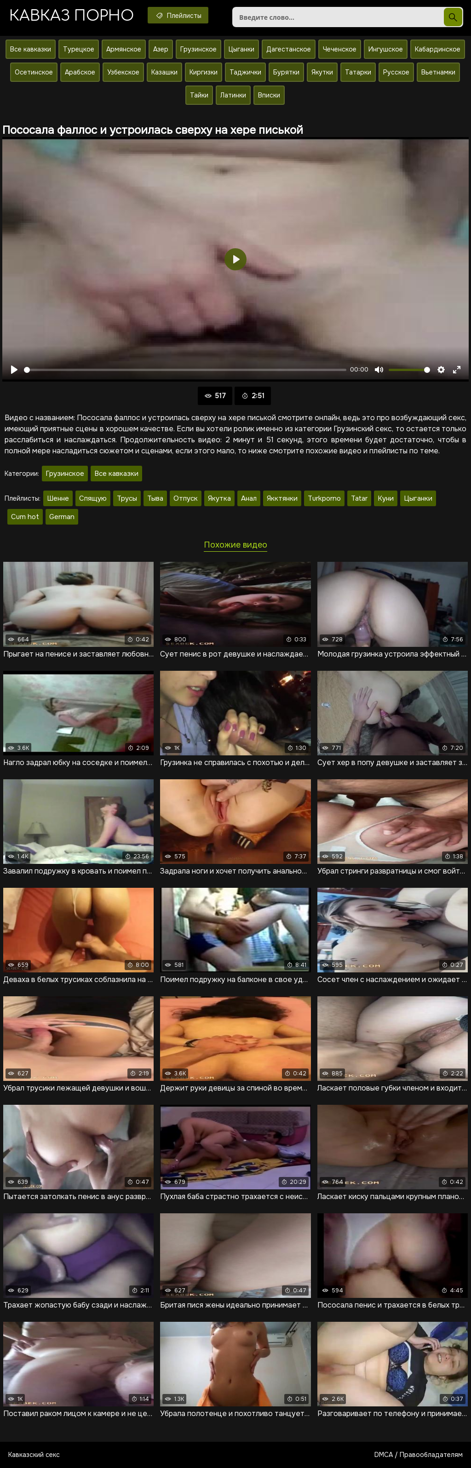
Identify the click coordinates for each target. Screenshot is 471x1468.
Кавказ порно (71, 16)
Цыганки (241, 49)
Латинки (233, 95)
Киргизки (204, 72)
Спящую (93, 498)
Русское (396, 72)
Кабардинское (437, 49)
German (62, 516)
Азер (160, 49)
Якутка (219, 498)
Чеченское (339, 49)
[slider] (185, 370)
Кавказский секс (34, 1455)
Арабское (80, 72)
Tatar (359, 498)
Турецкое (78, 49)
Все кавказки (30, 49)
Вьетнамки (438, 72)
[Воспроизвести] (14, 369)
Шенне (58, 498)
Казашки (164, 72)
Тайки (199, 95)
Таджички (245, 72)
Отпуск (185, 498)
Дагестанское (288, 49)
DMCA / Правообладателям (418, 1455)
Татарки (358, 72)
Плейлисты (178, 15)
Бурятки (286, 72)
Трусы (127, 498)
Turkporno (324, 498)
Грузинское (198, 49)
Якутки (322, 72)
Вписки (269, 95)
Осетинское (34, 72)
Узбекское (123, 72)
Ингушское (385, 49)
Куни (386, 498)
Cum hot (25, 516)
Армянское (123, 49)
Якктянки (282, 498)
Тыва (155, 498)
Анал (249, 498)
